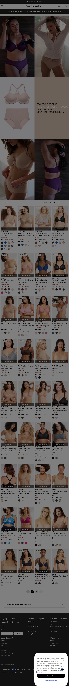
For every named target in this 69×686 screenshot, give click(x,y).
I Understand (51, 676)
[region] (51, 669)
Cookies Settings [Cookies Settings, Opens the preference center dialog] (51, 680)
